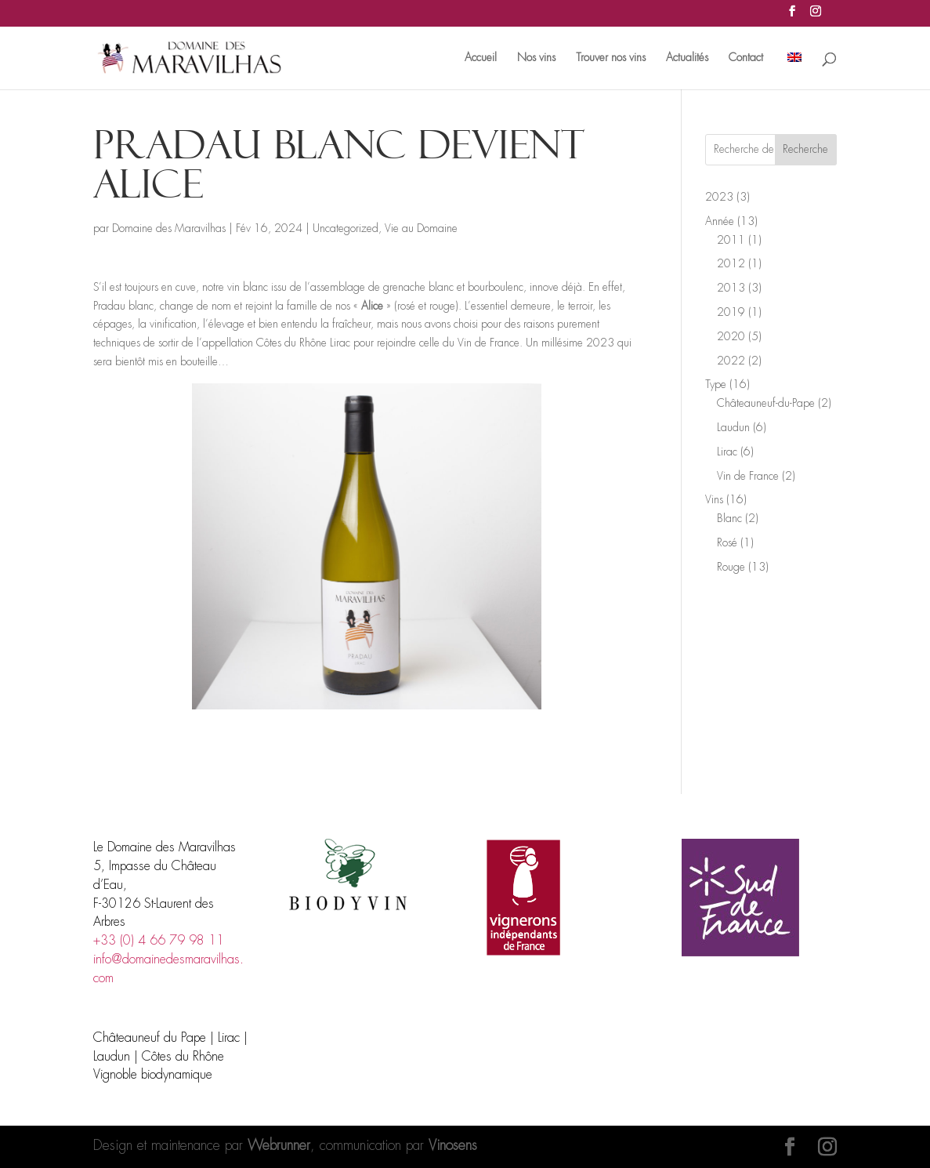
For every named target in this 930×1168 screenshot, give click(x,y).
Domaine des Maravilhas (169, 229)
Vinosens (453, 1146)
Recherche (805, 149)
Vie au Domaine (421, 229)
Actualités (687, 58)
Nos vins (536, 58)
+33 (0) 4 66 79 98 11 (158, 941)
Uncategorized (345, 229)
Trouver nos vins (611, 58)
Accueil (481, 58)
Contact (746, 58)
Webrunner (279, 1146)
